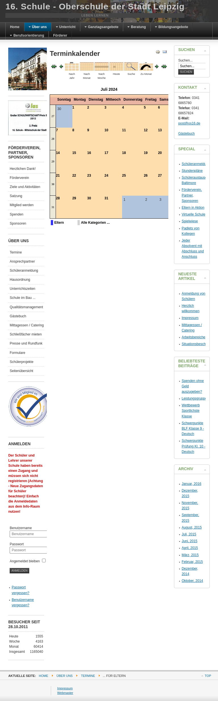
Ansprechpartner (22, 261)
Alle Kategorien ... (95, 223)
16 (89, 153)
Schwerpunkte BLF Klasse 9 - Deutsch (193, 428)
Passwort (17, 544)
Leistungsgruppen (195, 398)
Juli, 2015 (189, 534)
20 (160, 153)
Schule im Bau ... (22, 298)
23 (89, 176)
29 (52, 161)
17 (106, 153)
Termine (16, 252)
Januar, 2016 (191, 484)
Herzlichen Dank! (22, 169)
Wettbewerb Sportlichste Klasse (191, 410)
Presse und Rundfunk (26, 343)
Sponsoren (18, 223)
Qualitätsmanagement (26, 307)
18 (124, 153)
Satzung (16, 196)
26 (146, 176)
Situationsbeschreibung (199, 344)
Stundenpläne (192, 171)
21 (58, 176)
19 (146, 153)
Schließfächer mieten (26, 334)
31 (52, 207)
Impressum (190, 318)
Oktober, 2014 (192, 581)
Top (208, 675)
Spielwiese (190, 221)
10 (106, 130)
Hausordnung (20, 280)
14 (58, 153)
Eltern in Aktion (193, 208)
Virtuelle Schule (193, 214)
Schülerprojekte (21, 362)
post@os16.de (189, 123)
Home (43, 675)
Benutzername (21, 528)
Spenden (16, 214)
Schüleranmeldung (24, 271)
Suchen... (185, 60)
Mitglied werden (21, 205)
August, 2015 (192, 527)
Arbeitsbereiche (193, 337)
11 (124, 130)
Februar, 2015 (192, 562)
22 (74, 176)
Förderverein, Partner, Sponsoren (192, 195)
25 (124, 176)
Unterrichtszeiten (22, 289)
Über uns (64, 675)
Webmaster (65, 692)
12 (146, 130)
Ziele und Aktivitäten (25, 187)
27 (52, 116)
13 (160, 130)
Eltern (59, 223)
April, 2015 (190, 548)
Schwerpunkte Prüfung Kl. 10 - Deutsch (193, 446)
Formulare (17, 353)
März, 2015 (190, 555)
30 (52, 184)
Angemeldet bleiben (25, 561)
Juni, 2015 (189, 541)
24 (106, 176)
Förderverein (19, 178)
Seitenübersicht (21, 371)
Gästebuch (18, 316)
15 (74, 153)
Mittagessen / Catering (27, 325)
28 (52, 138)
